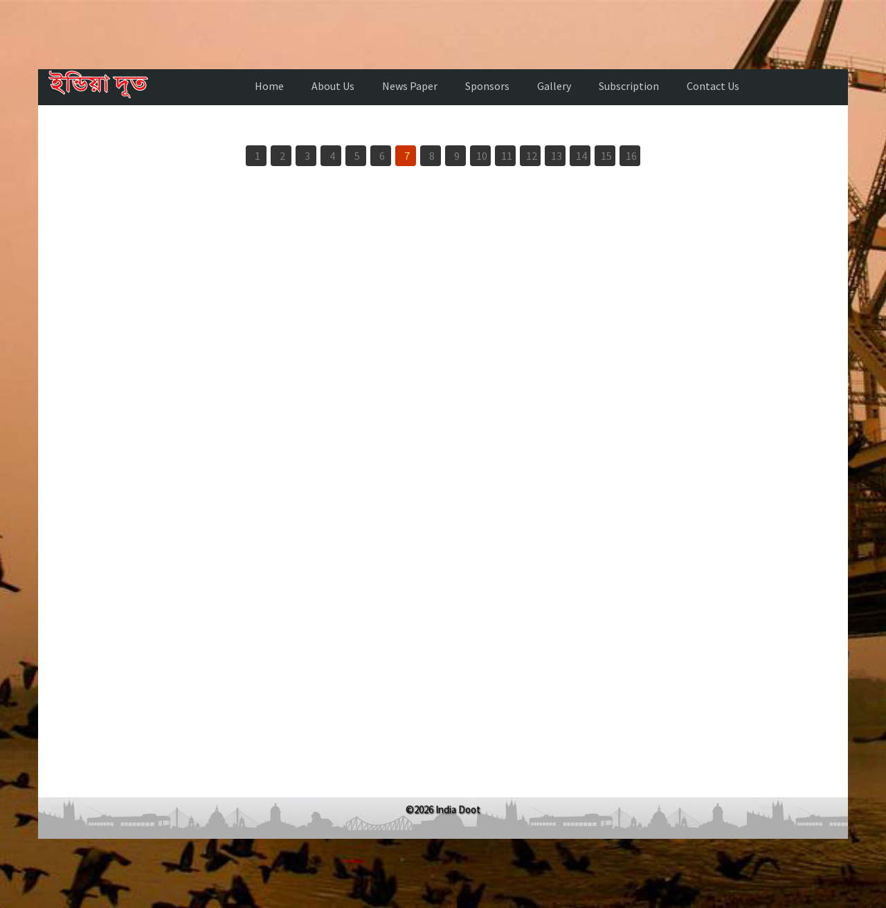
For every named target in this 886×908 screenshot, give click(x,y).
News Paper (409, 86)
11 (506, 156)
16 (631, 156)
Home (269, 86)
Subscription (629, 86)
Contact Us (713, 86)
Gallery (554, 86)
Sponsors (487, 86)
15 (606, 156)
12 (531, 156)
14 (581, 156)
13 (556, 156)
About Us (332, 86)
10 (481, 156)
